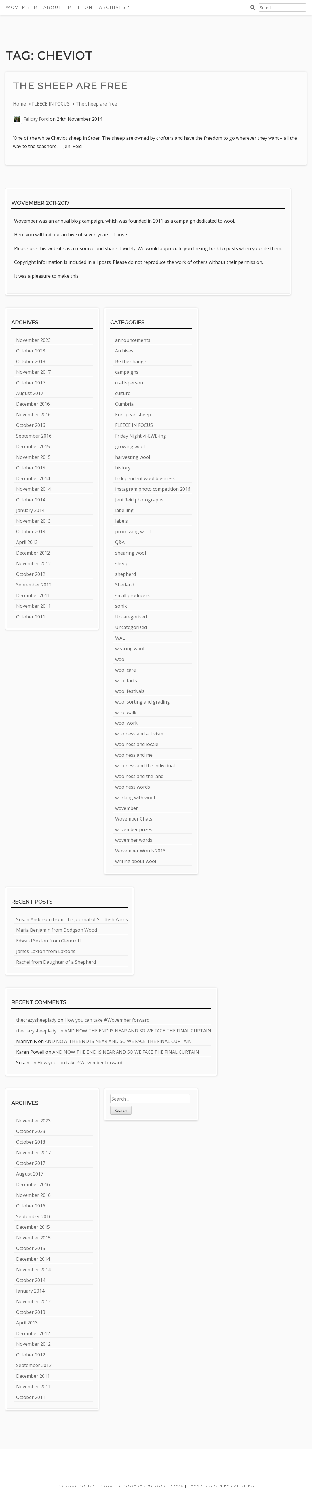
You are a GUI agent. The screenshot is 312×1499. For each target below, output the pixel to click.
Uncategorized (131, 627)
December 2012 (33, 553)
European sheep (133, 414)
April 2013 (27, 542)
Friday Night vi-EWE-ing (140, 436)
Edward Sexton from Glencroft (48, 941)
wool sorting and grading (142, 702)
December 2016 (33, 404)
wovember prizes (133, 829)
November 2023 (33, 340)
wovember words (133, 840)
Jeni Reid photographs (139, 500)
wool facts (126, 680)
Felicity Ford (36, 119)
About (52, 7)
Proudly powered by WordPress (142, 1485)
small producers (132, 595)
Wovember (21, 7)
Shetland (124, 585)
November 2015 (33, 457)
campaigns (126, 372)
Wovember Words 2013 (140, 851)
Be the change (130, 361)
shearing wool (130, 553)
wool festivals (129, 691)
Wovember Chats (133, 819)
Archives (112, 7)
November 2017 (33, 372)
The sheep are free (70, 85)
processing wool (133, 531)
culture (122, 393)
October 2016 (30, 425)
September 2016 (34, 436)
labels (121, 521)
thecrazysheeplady (36, 1020)
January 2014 (30, 510)
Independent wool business (145, 478)
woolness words (132, 787)
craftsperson (129, 382)
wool (120, 659)
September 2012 (34, 585)
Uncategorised (131, 617)
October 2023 (30, 351)
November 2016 (33, 414)
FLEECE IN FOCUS (51, 104)
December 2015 (33, 446)
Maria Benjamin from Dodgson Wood (56, 930)
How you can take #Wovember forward (106, 1020)
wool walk (125, 712)
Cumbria (124, 404)
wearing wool (129, 648)
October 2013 (30, 531)
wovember (126, 808)
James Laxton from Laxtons (45, 951)
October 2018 (30, 361)
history (122, 468)
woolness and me (134, 755)
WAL (120, 638)
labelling (124, 510)
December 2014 (33, 478)
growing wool (130, 446)
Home (19, 104)
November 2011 (33, 606)
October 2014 (30, 500)
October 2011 (30, 617)
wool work (126, 723)
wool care (125, 670)
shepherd (125, 574)
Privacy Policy (76, 1485)
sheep (121, 563)
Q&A (120, 542)
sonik (121, 606)
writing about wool (135, 861)
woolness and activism (139, 734)
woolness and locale (136, 744)
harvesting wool (132, 457)
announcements (132, 340)
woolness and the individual (145, 765)
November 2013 (33, 521)
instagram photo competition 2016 (152, 489)
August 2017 (29, 393)
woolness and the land (139, 776)
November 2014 (33, 489)
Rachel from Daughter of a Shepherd (56, 962)
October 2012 (30, 574)
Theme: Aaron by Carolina (221, 1485)
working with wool (135, 797)
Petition (80, 7)
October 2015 (30, 468)
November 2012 (33, 563)
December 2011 (33, 595)
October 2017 (30, 382)
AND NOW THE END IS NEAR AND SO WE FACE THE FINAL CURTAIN (137, 1031)
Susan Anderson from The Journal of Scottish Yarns (72, 919)
